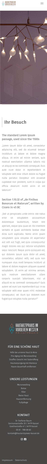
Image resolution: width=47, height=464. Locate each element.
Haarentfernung (23, 399)
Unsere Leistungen (23, 379)
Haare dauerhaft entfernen (23, 366)
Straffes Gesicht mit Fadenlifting (23, 359)
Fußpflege (23, 402)
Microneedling (23, 385)
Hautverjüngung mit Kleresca (23, 363)
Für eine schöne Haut (23, 346)
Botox (23, 388)
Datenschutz (21, 460)
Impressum (7, 460)
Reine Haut (23, 395)
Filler (23, 392)
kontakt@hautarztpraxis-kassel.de (23, 433)
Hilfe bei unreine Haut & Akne (23, 352)
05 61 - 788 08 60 (23, 430)
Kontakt (23, 415)
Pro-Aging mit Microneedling (23, 356)
